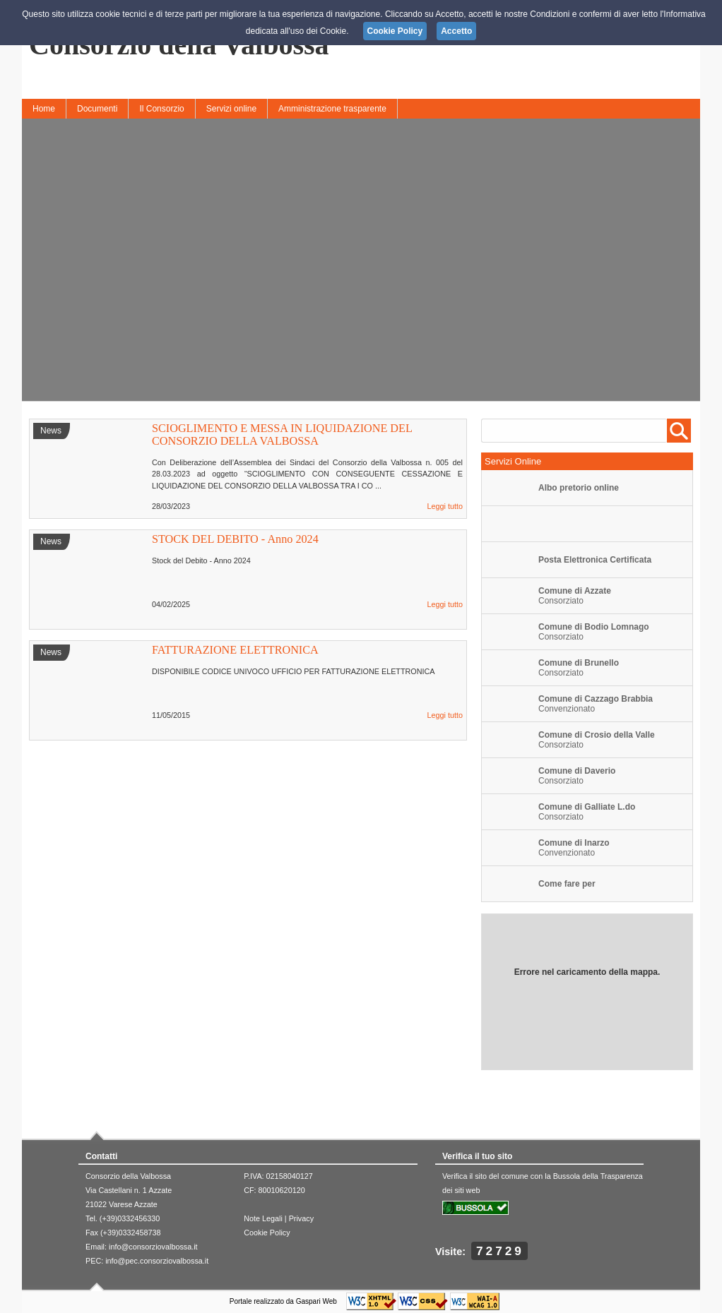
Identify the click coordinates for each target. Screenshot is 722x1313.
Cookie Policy (267, 1232)
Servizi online (231, 109)
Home (43, 109)
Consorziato (574, 596)
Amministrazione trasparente (332, 109)
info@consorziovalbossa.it (153, 1246)
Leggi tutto (445, 506)
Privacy (301, 1218)
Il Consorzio (161, 109)
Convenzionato (574, 848)
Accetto (456, 31)
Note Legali (263, 1218)
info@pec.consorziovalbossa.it (156, 1261)
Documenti (97, 109)
